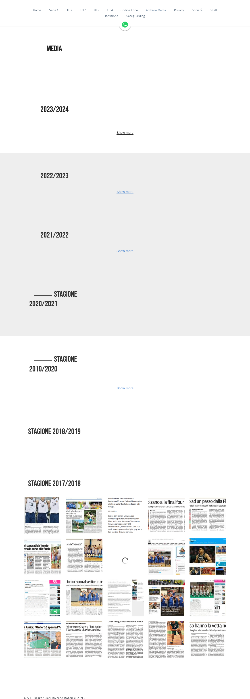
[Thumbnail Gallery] (42, 496)
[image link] (125, 24)
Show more (125, 132)
